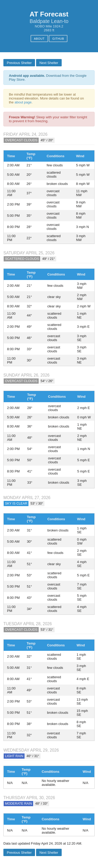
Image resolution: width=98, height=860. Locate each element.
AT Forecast (49, 14)
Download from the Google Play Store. (48, 77)
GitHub (58, 38)
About (39, 38)
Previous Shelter (19, 63)
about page (23, 102)
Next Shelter (48, 63)
